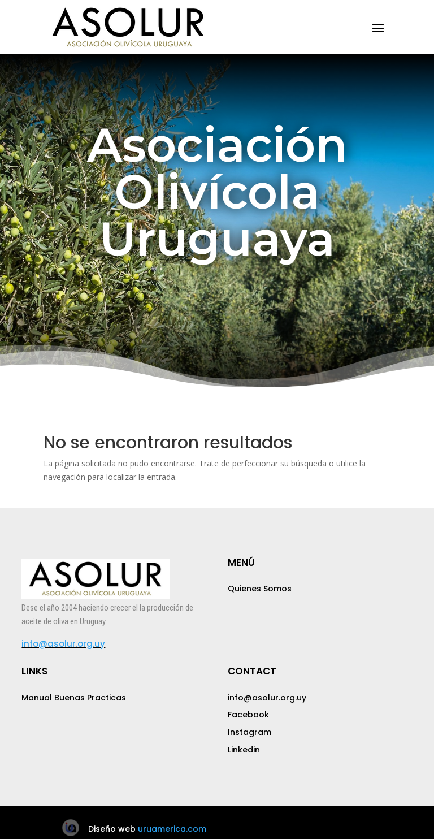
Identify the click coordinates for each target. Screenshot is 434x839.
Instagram (249, 732)
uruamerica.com (172, 828)
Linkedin (244, 749)
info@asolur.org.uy (63, 644)
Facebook (248, 714)
